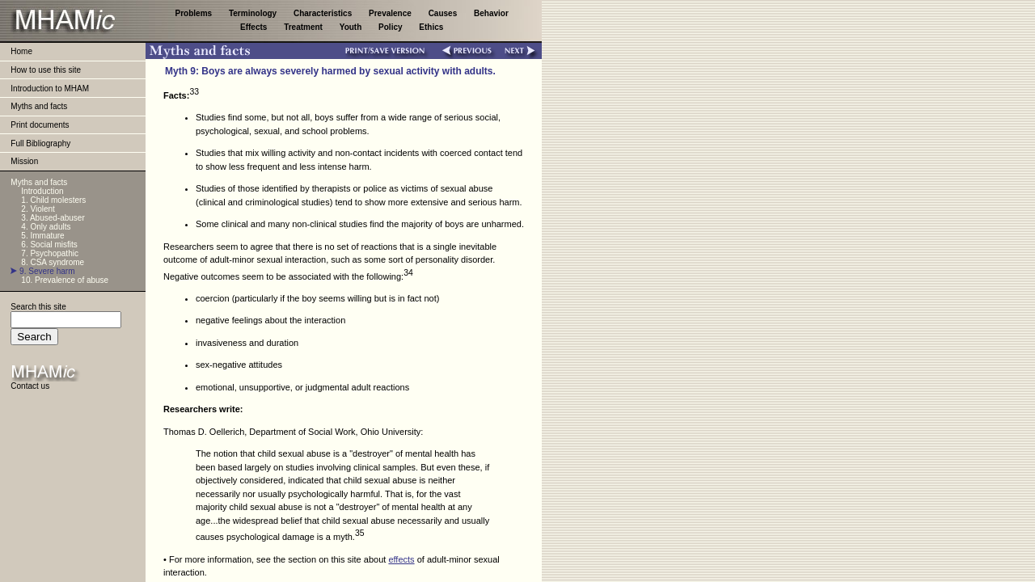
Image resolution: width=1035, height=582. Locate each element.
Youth (352, 27)
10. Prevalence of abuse (64, 280)
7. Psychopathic (49, 253)
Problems (194, 13)
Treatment (304, 27)
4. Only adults (45, 226)
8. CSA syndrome (52, 262)
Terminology (254, 13)
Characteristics (324, 13)
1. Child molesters (53, 200)
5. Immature (42, 235)
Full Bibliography (40, 143)
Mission (24, 161)
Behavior (491, 13)
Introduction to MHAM (50, 88)
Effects (254, 27)
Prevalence (391, 13)
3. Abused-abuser (52, 217)
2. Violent (38, 209)
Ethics (431, 27)
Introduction (42, 191)
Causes (444, 13)
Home (21, 51)
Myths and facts (39, 106)
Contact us (30, 386)
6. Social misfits (49, 244)
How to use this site (46, 69)
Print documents (40, 124)
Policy (391, 27)
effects (401, 559)
